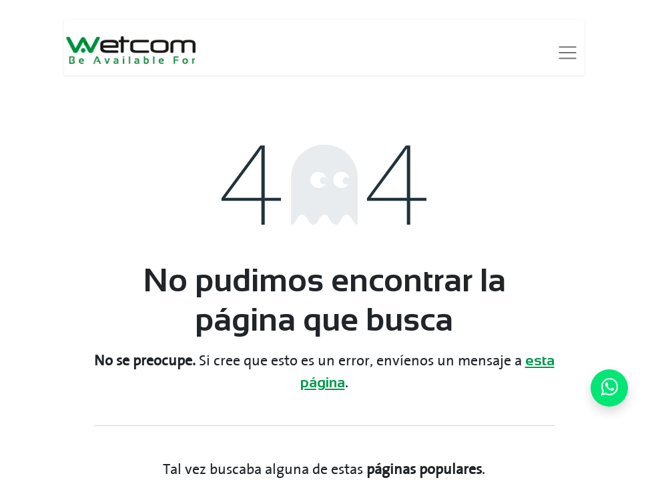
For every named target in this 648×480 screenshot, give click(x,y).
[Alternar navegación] (567, 52)
